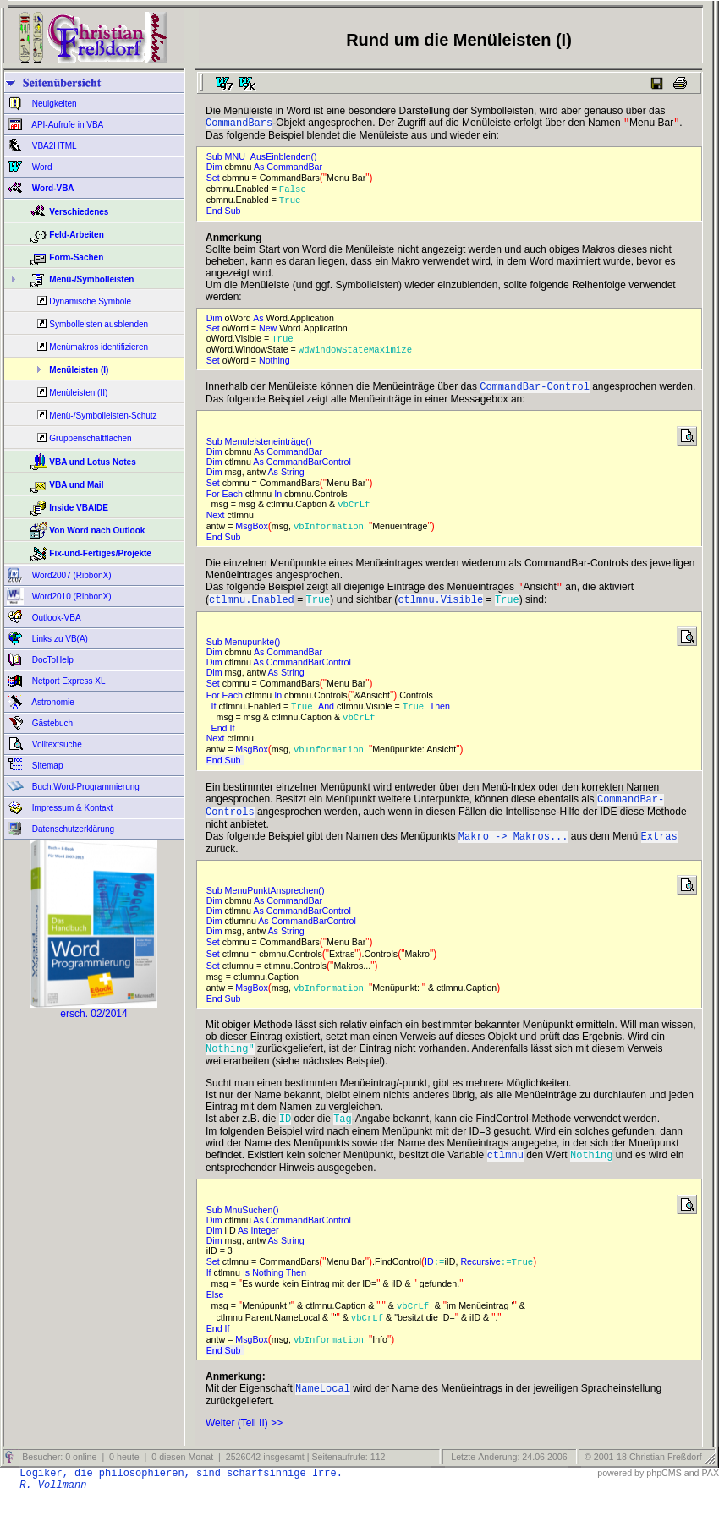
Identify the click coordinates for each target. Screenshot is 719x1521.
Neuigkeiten (53, 103)
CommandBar (295, 168)
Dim (215, 168)
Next (217, 522)
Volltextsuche (56, 744)
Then (441, 718)
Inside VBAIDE (78, 507)
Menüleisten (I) (78, 370)
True (292, 203)
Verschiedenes (78, 211)
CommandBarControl (310, 468)
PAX (710, 1497)
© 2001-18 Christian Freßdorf (643, 1481)
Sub (234, 214)
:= (439, 1284)
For (214, 500)
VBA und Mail (76, 485)
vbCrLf (357, 511)
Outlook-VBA (55, 617)
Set (214, 179)
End (215, 214)
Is (247, 1295)
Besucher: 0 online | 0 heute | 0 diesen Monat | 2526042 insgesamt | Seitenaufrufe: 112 (202, 1481)
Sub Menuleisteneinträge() (261, 448)
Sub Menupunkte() (246, 653)
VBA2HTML (53, 145)
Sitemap (46, 765)
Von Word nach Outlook (97, 530)
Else (216, 1317)
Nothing (276, 365)
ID (429, 1284)
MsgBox (251, 533)
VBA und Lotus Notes (92, 462)
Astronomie (52, 702)
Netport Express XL (67, 681)
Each (233, 500)
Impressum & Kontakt (71, 807)
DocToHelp (52, 660)
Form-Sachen (76, 257)
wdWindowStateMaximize (358, 354)
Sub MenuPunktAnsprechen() (268, 908)
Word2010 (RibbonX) (71, 596)
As (260, 168)
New (269, 331)
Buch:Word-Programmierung (85, 786)
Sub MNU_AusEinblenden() (261, 158)
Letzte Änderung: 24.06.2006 (507, 1481)
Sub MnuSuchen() (245, 1233)
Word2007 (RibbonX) (71, 575)
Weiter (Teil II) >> (244, 1447)
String (294, 478)
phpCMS (663, 1497)
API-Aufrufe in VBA (66, 124)
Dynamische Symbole (90, 301)
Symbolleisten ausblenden (98, 324)
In (279, 500)
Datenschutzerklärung (72, 829)
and (692, 1497)
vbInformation (329, 533)
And (327, 718)
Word (41, 167)
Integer (265, 1253)
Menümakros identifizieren (98, 347)
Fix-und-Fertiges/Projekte (100, 553)
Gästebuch (51, 723)
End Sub (225, 773)
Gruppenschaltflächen (90, 438)
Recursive (480, 1284)
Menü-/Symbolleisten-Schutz (102, 415)
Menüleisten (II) (78, 392)
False (295, 191)
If (215, 718)
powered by (620, 1497)
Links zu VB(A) (59, 638)
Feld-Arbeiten (76, 234)
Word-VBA (52, 188)
